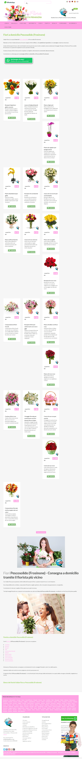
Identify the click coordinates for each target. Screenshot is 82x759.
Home (7, 23)
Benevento (72, 700)
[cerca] (37, 3)
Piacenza (16, 706)
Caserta (38, 701)
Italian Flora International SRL (38, 752)
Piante (47, 23)
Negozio (14, 23)
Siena (53, 708)
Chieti (43, 701)
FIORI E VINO (23, 23)
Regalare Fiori (26, 734)
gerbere (7, 646)
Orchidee (44, 739)
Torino (24, 709)
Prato (46, 706)
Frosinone (37, 703)
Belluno (66, 700)
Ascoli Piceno (29, 700)
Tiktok (14, 749)
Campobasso (32, 701)
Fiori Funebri (45, 728)
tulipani (7, 652)
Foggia (19, 703)
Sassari (74, 708)
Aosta (22, 700)
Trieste (38, 709)
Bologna (5, 701)
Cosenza (70, 701)
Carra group (54, 752)
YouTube (9, 749)
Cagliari (26, 701)
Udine (47, 709)
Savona (5, 709)
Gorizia (48, 703)
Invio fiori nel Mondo (27, 733)
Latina (17, 705)
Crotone (68, 703)
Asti (44, 700)
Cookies (73, 752)
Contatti (25, 725)
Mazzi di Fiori (45, 725)
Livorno (9, 705)
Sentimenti (32, 23)
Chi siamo (25, 720)
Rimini (39, 708)
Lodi (13, 705)
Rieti (31, 708)
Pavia (68, 706)
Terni (33, 709)
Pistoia (64, 706)
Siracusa (69, 708)
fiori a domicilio (23, 39)
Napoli (65, 705)
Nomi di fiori (25, 736)
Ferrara (15, 703)
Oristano (5, 706)
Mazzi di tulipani (45, 733)
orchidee (7, 644)
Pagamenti (25, 723)
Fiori (40, 23)
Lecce (4, 705)
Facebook (7, 749)
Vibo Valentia (21, 711)
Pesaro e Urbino (57, 706)
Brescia (15, 701)
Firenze (24, 703)
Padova (21, 706)
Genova (43, 703)
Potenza (72, 706)
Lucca (21, 705)
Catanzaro (5, 703)
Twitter (4, 749)
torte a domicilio (9, 660)
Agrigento (5, 700)
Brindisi (10, 701)
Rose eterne (8, 27)
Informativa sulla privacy (64, 752)
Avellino (48, 700)
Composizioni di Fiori (47, 730)
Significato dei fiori (27, 741)
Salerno (49, 708)
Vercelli (69, 709)
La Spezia (63, 708)
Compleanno (63, 23)
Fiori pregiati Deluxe (46, 723)
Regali (54, 23)
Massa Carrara (54, 705)
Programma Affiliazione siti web (30, 728)
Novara (70, 705)
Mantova (42, 705)
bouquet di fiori (9, 659)
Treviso (43, 709)
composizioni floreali (10, 651)
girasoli (6, 647)
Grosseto (53, 703)
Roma (35, 708)
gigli (6, 649)
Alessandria (12, 700)
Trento (19, 709)
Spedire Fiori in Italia (27, 731)
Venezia (74, 709)
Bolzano (20, 701)
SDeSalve (13, 754)
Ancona (18, 700)
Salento (5, 734)
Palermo (11, 706)
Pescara (26, 706)
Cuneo (55, 701)
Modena (47, 705)
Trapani (29, 709)
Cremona (64, 701)
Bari (53, 700)
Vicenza (5, 711)
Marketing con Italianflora (29, 726)
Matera (60, 705)
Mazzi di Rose (45, 726)
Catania (75, 701)
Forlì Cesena (30, 703)
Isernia (63, 703)
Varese (51, 709)
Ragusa (27, 708)
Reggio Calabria (13, 708)
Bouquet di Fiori (45, 731)
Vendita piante (45, 734)
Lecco (73, 703)
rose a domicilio (9, 657)
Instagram (11, 749)
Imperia (59, 703)
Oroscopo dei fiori (27, 738)
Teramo (15, 709)
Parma (50, 706)
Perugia (31, 706)
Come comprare (26, 722)
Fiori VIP (25, 739)
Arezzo (40, 700)
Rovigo (44, 708)
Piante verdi (44, 736)
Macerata (26, 705)
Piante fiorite (45, 738)
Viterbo (15, 711)
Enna (10, 703)
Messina (32, 705)
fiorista (8, 641)
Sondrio (58, 708)
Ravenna (5, 708)
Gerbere (44, 722)
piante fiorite (8, 656)
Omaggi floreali (45, 720)
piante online (8, 654)
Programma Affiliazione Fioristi (30, 730)
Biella (61, 700)
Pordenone (40, 706)
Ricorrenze (72, 23)
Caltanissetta (49, 701)
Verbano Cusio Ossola (60, 709)
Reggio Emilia (21, 708)
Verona (10, 711)
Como (59, 701)
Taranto (10, 709)
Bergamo (57, 700)
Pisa (36, 706)
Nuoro (74, 705)
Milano (36, 705)
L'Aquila (35, 700)
